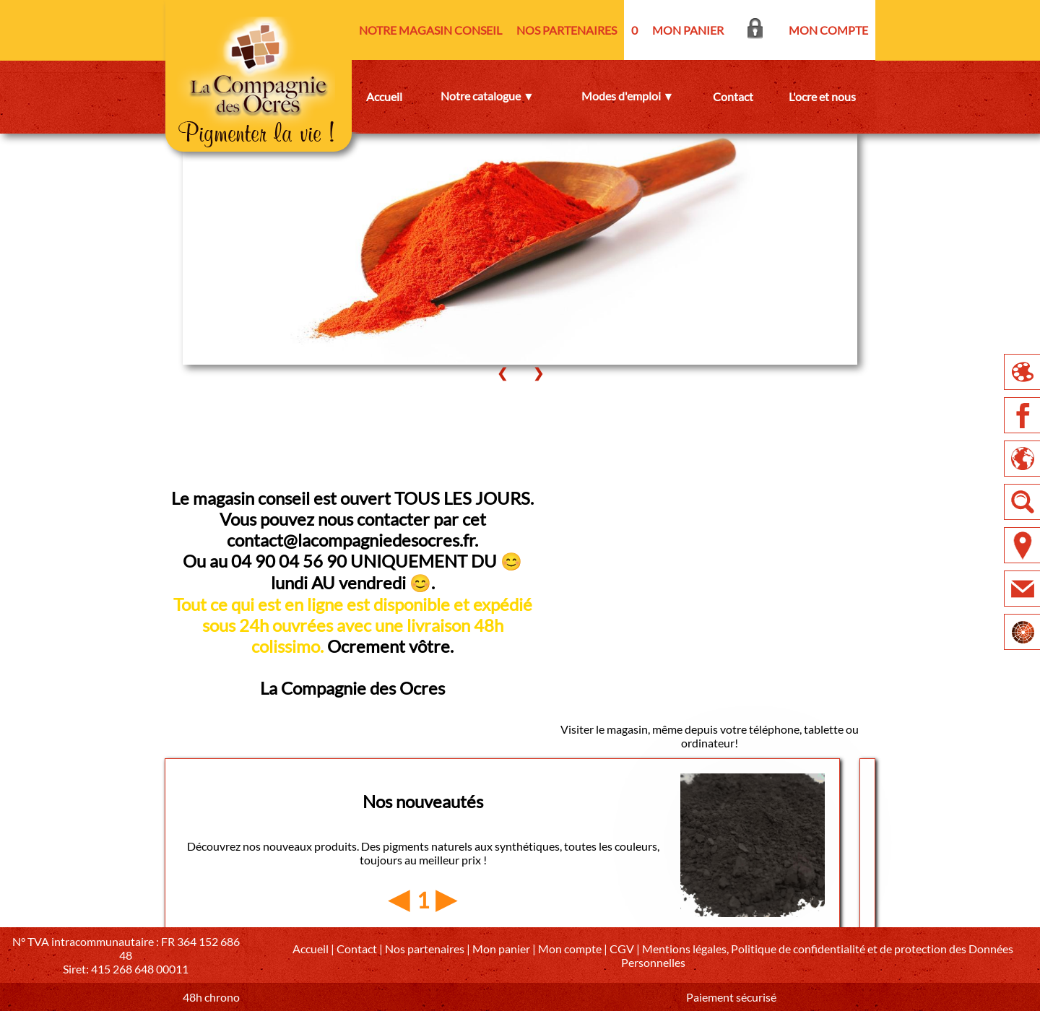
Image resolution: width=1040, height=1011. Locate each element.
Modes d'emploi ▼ (628, 96)
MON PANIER (688, 30)
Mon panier (501, 948)
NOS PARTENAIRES (566, 30)
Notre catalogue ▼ (487, 96)
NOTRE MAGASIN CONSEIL (430, 30)
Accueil (384, 96)
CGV (622, 948)
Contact (733, 96)
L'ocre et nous (822, 96)
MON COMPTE (828, 30)
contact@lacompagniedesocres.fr (350, 539)
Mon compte (570, 948)
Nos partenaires (424, 948)
